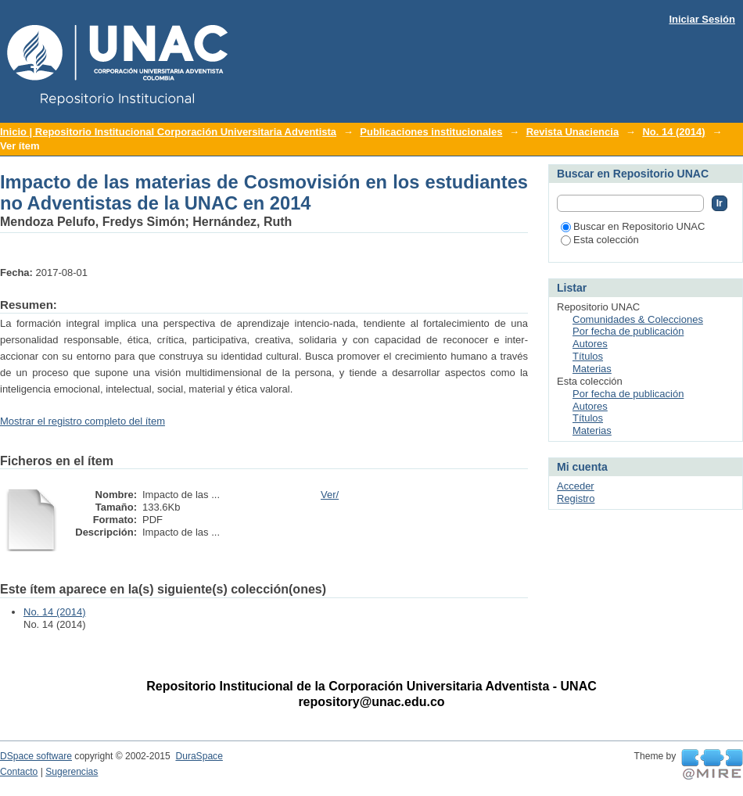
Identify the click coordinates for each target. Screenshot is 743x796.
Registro (575, 498)
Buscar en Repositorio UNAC (633, 226)
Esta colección (600, 240)
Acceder (575, 486)
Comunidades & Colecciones (638, 319)
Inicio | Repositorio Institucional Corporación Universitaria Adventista (168, 132)
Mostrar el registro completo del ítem (82, 421)
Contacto (19, 771)
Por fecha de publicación (628, 331)
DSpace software (36, 756)
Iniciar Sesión (702, 19)
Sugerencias (71, 771)
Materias (592, 369)
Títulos (588, 356)
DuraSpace (198, 756)
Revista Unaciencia (572, 132)
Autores (590, 344)
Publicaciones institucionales (431, 132)
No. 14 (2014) (673, 132)
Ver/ (330, 494)
